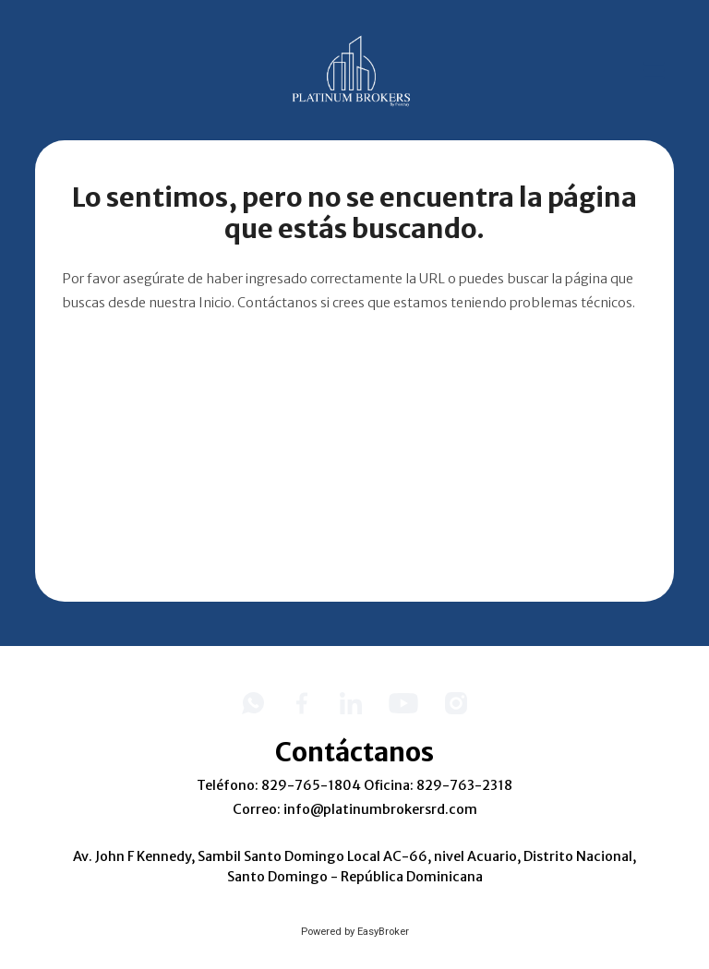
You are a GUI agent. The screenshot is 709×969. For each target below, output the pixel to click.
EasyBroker (383, 932)
